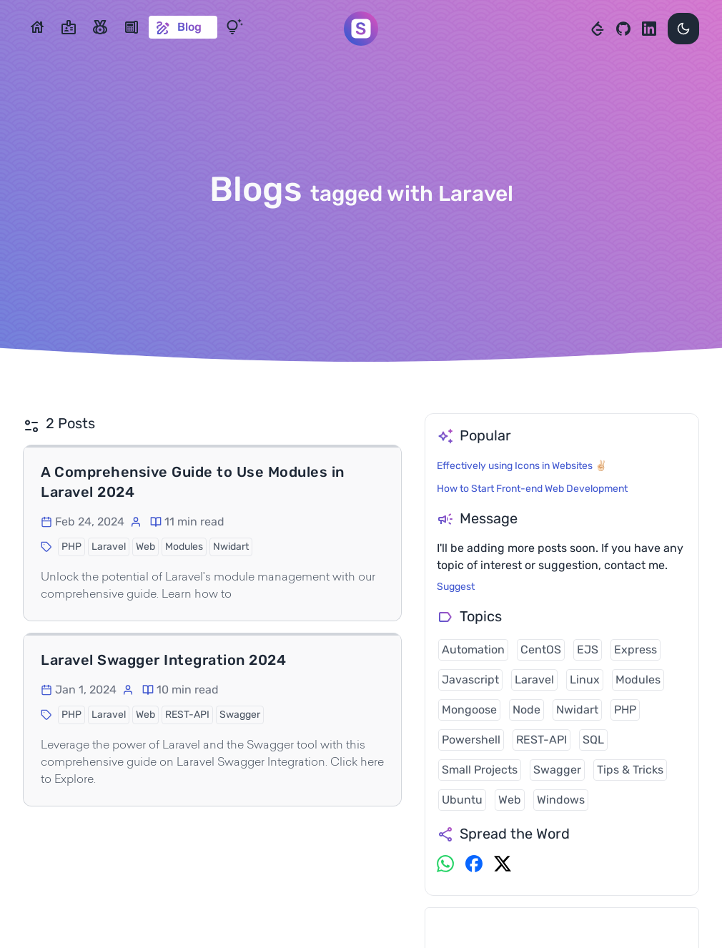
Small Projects (480, 769)
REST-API (541, 739)
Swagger (557, 769)
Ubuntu (462, 799)
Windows (561, 799)
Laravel (534, 679)
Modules (638, 679)
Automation (473, 649)
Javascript (470, 679)
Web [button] (145, 546)
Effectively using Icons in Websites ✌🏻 (522, 466)
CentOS (540, 649)
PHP (625, 709)
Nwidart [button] (231, 546)
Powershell (471, 739)
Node (526, 709)
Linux (585, 679)
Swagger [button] (239, 714)
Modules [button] (184, 546)
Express (635, 649)
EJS (587, 649)
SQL (593, 739)
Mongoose (469, 709)
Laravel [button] (109, 546)
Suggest (456, 587)
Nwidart (577, 709)
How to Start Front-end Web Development (532, 489)
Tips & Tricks (630, 769)
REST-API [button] (187, 714)
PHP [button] (71, 546)
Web (509, 799)
